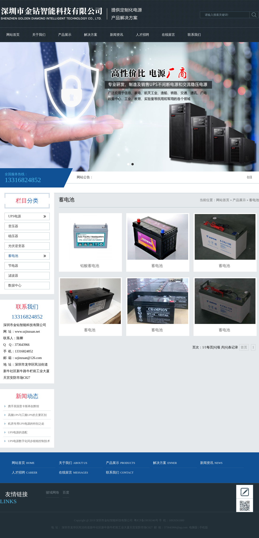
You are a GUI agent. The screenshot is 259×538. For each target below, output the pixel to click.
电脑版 (193, 527)
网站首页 (13, 34)
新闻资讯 (116, 34)
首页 (244, 347)
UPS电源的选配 (17, 432)
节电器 (13, 265)
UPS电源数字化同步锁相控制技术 (29, 441)
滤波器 (13, 275)
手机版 (203, 527)
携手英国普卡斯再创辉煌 (23, 406)
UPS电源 (27, 216)
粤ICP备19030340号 (146, 520)
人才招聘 (142, 34)
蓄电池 (27, 256)
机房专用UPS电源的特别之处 (26, 423)
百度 (66, 492)
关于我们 (38, 34)
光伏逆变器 (16, 246)
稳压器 (13, 236)
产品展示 (64, 34)
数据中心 (14, 285)
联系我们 (194, 34)
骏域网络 (52, 492)
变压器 (13, 226)
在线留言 (168, 34)
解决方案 (90, 34)
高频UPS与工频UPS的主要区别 (27, 415)
